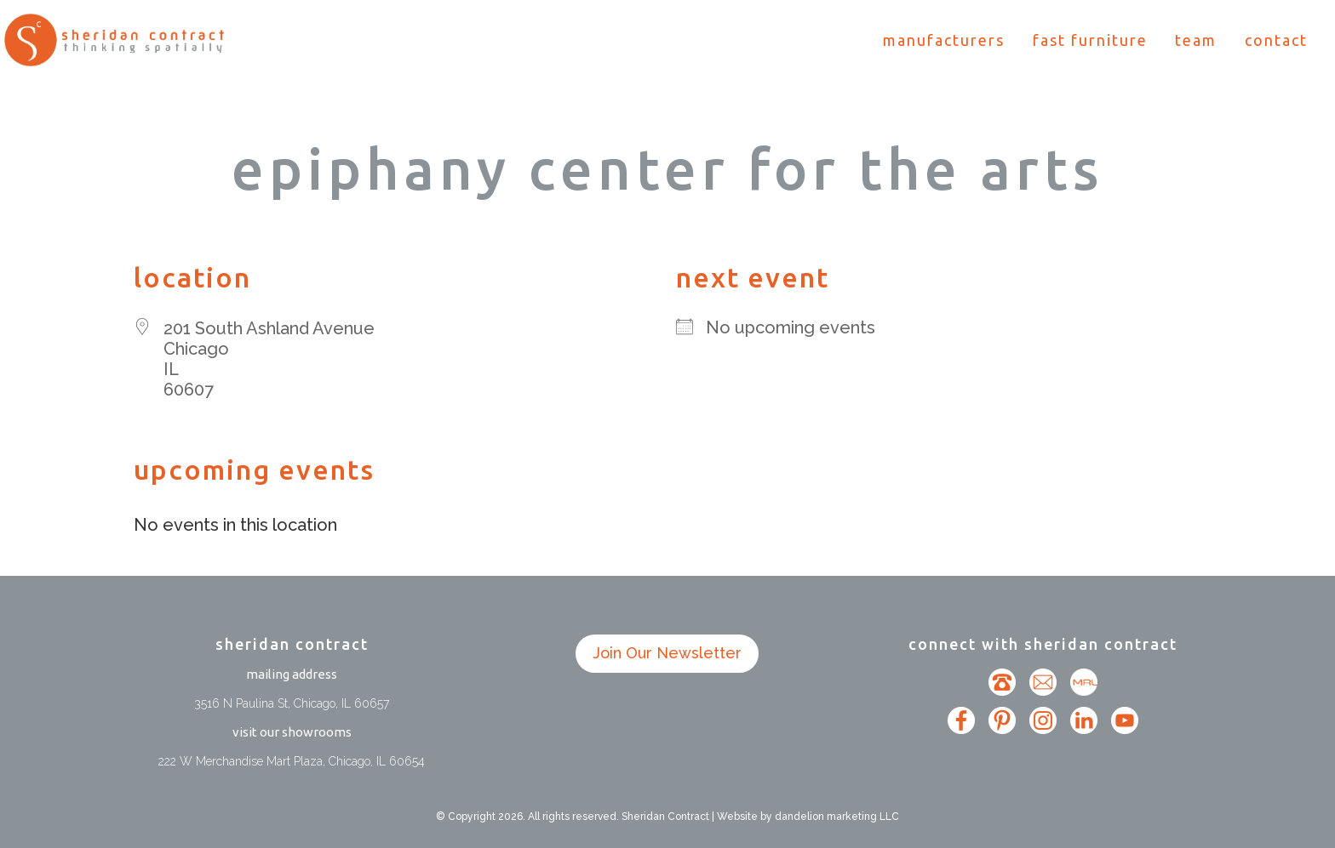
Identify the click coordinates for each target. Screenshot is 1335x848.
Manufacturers (944, 41)
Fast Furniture (1090, 41)
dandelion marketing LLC (837, 816)
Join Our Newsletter (667, 653)
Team (1196, 41)
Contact (1276, 41)
